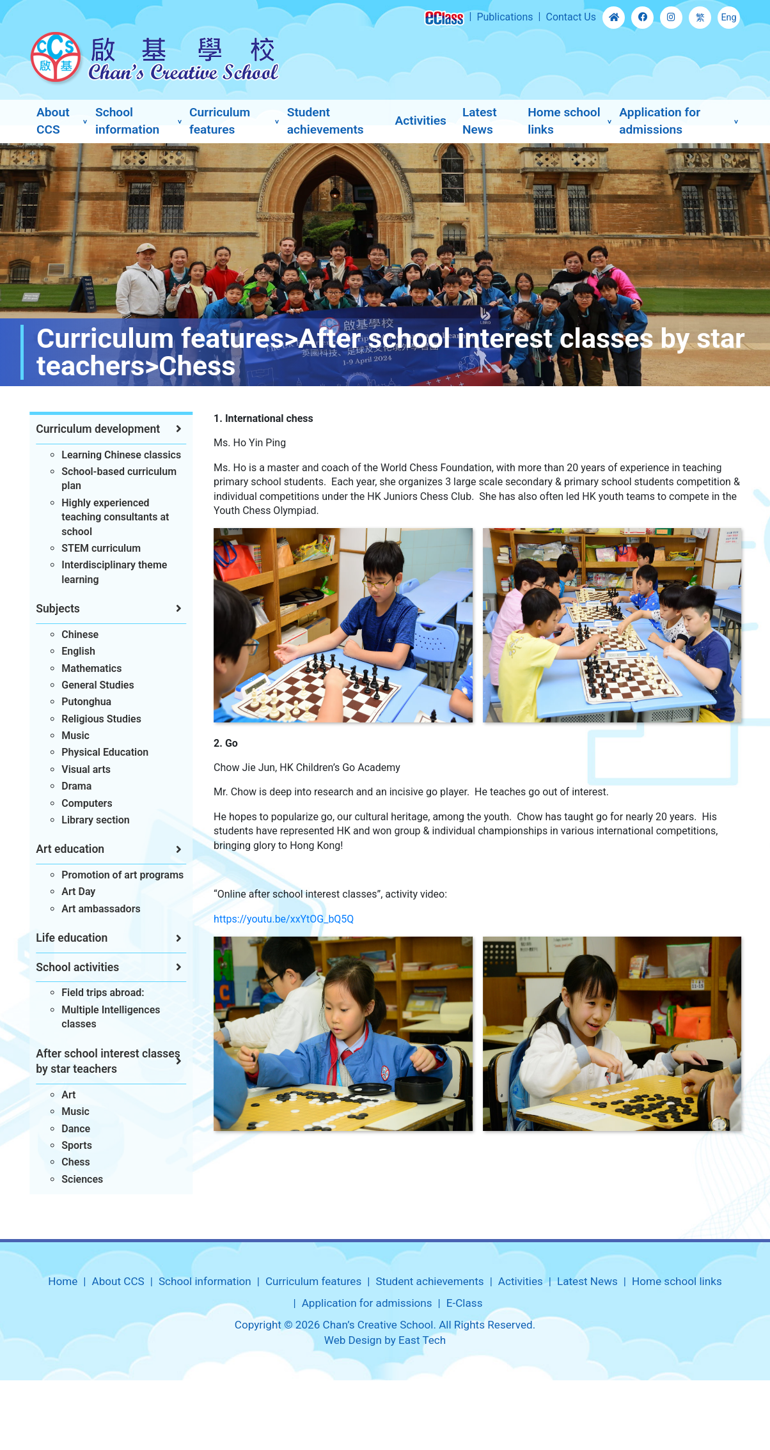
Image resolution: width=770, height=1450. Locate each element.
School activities (72, 967)
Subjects (53, 608)
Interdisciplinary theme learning (109, 572)
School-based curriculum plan (114, 478)
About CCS (53, 121)
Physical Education (100, 752)
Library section (91, 820)
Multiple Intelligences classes (106, 1017)
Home (62, 1281)
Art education (65, 849)
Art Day (74, 891)
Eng (728, 17)
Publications (504, 17)
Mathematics (87, 668)
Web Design (353, 1340)
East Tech (422, 1340)
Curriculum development (93, 429)
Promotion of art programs (118, 875)
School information (127, 121)
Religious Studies (97, 719)
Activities (420, 120)
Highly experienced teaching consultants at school (110, 517)
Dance (71, 1129)
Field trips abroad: (98, 992)
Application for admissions (659, 121)
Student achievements (325, 121)
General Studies (93, 685)
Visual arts (81, 769)
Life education (67, 938)
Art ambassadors (96, 909)
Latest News (479, 121)
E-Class (464, 1303)
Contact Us (571, 17)
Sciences (77, 1179)
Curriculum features (219, 121)
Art (64, 1095)
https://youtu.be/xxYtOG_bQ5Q (298, 919)
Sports (72, 1145)
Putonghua (82, 702)
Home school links (564, 121)
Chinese (75, 634)
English (74, 651)
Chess (71, 1162)
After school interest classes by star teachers (103, 1061)
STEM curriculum (96, 548)
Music (71, 735)
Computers (82, 803)
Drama (72, 786)
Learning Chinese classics (117, 455)
